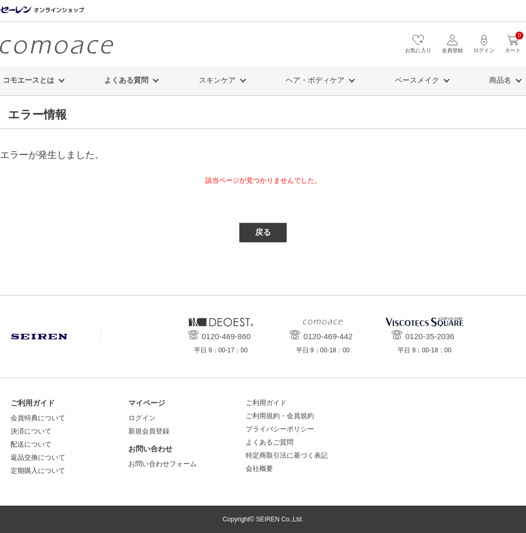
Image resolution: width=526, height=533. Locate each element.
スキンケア (217, 80)
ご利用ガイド (266, 403)
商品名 (500, 80)
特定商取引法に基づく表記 (287, 455)
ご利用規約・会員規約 (280, 416)
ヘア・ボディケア (315, 80)
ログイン (142, 418)
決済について (31, 431)
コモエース (56, 46)
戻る (263, 232)
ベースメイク (417, 80)
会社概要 (259, 468)
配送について (31, 444)
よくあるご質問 (270, 442)
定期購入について (38, 471)
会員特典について (38, 418)
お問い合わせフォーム (162, 464)
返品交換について (38, 457)
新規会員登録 (148, 431)
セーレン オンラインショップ (42, 10)
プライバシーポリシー (280, 429)
